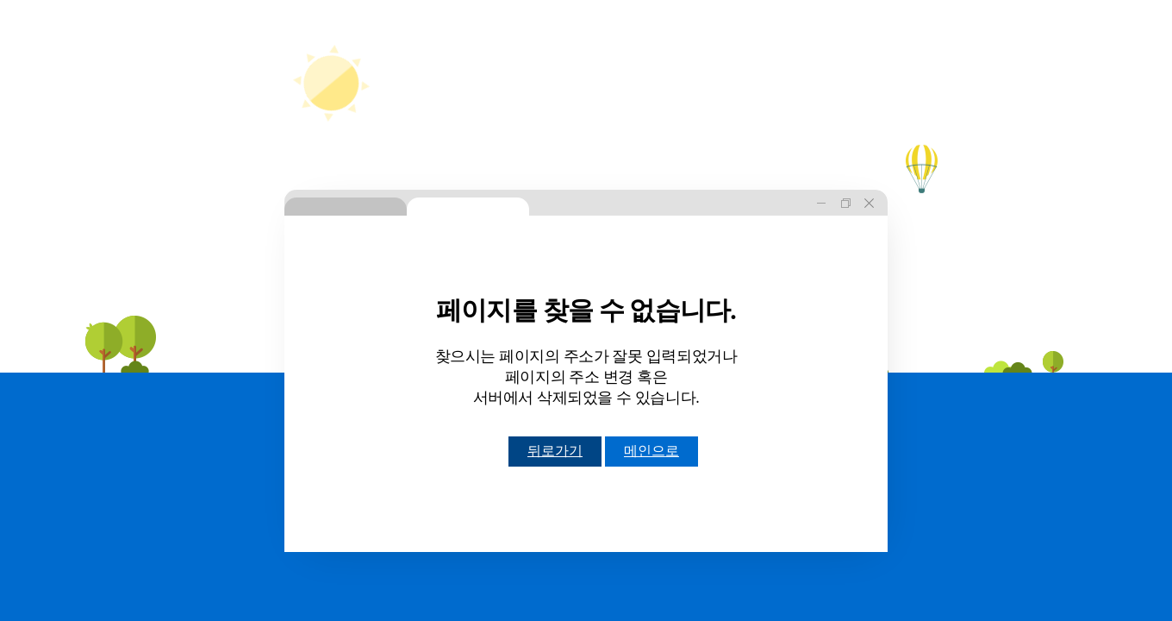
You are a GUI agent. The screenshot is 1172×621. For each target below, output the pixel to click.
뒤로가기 (555, 450)
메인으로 (651, 450)
